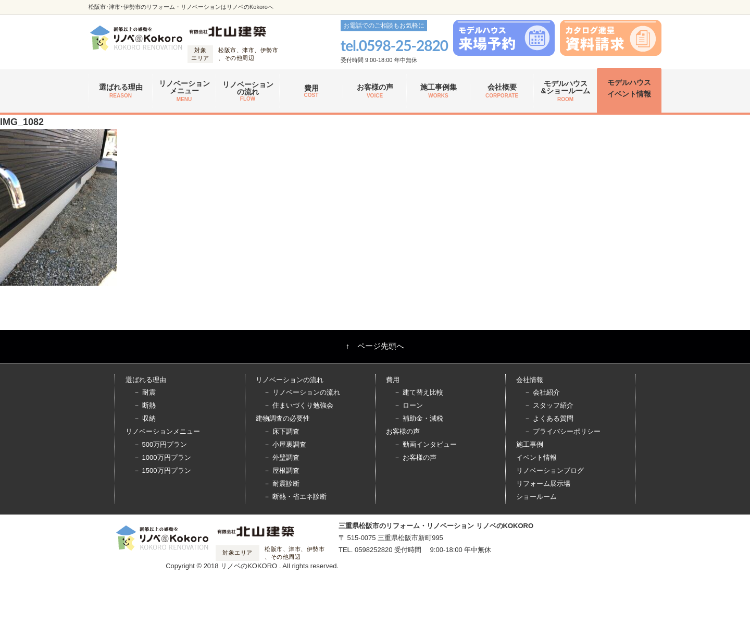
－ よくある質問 (548, 418)
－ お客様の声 (415, 457)
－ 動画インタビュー (425, 444)
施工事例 (529, 444)
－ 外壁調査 (281, 457)
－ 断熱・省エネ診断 (295, 496)
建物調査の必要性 (283, 418)
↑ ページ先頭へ (375, 345)
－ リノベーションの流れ (302, 392)
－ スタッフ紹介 (548, 405)
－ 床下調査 (281, 431)
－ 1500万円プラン (162, 470)
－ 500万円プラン (160, 444)
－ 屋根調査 (281, 470)
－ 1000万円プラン (162, 457)
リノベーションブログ (550, 470)
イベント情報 (536, 457)
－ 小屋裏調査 (285, 444)
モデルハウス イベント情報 (629, 88)
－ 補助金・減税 (418, 418)
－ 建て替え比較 (418, 392)
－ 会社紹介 (542, 392)
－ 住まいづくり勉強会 (298, 405)
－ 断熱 (144, 405)
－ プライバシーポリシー (562, 431)
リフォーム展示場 (543, 483)
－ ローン (408, 405)
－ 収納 (144, 418)
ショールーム (536, 496)
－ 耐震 (144, 392)
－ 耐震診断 (281, 483)
